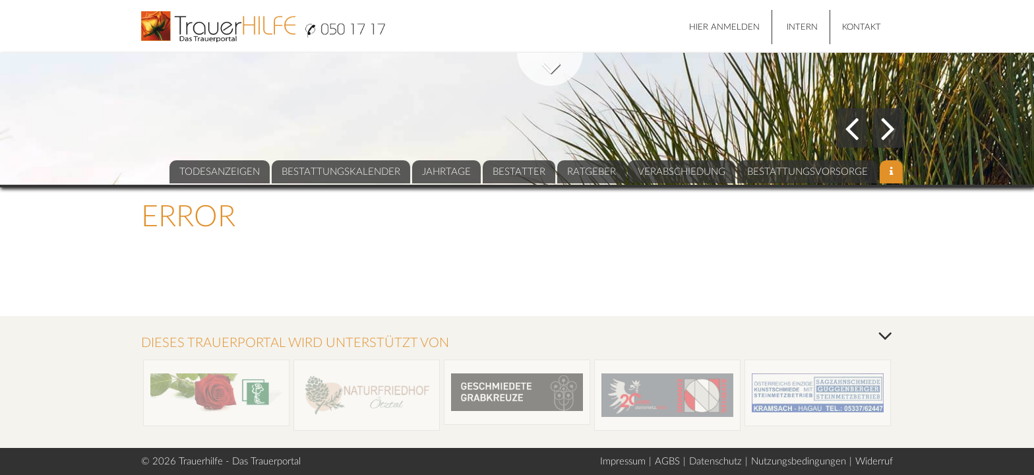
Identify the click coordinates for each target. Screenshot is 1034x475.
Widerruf (874, 461)
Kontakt (861, 27)
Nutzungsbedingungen (798, 461)
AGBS (667, 461)
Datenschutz (715, 461)
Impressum (623, 461)
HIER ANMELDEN (724, 27)
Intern (802, 27)
